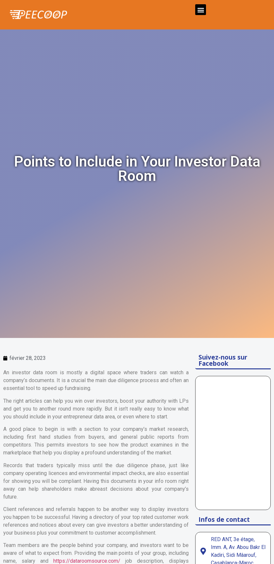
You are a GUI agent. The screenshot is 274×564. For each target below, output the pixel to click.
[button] (200, 9)
